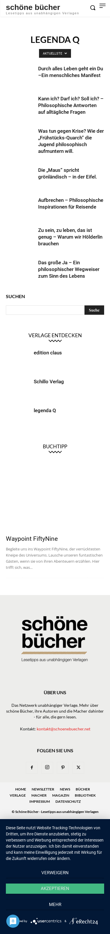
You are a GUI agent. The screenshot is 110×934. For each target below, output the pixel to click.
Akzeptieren (55, 888)
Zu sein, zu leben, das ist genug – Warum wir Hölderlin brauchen (70, 236)
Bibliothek (85, 795)
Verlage (18, 795)
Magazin (60, 795)
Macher (39, 795)
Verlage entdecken (55, 335)
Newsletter (43, 789)
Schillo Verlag (49, 381)
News (65, 789)
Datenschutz (68, 801)
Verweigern (55, 872)
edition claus (48, 353)
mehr (55, 904)
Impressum (39, 801)
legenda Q (45, 410)
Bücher (83, 789)
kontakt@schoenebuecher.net (63, 728)
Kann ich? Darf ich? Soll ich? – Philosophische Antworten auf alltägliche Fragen (71, 105)
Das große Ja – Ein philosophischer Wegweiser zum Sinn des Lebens (68, 269)
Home (20, 789)
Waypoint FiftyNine (32, 538)
